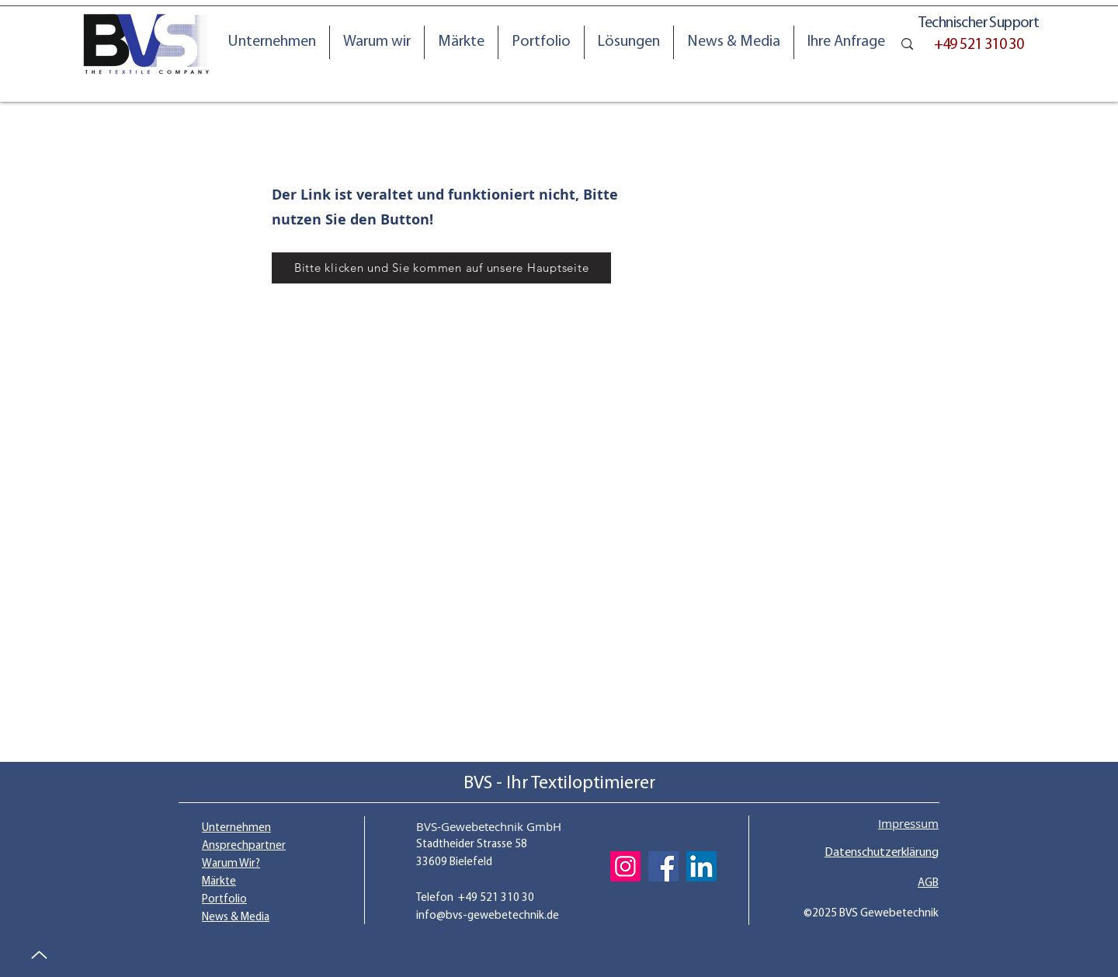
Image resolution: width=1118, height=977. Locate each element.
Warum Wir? (231, 864)
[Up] (39, 955)
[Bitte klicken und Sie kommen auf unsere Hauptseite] (441, 267)
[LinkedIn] (701, 866)
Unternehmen (236, 828)
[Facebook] (663, 866)
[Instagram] (625, 866)
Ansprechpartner (244, 846)
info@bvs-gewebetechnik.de (487, 916)
